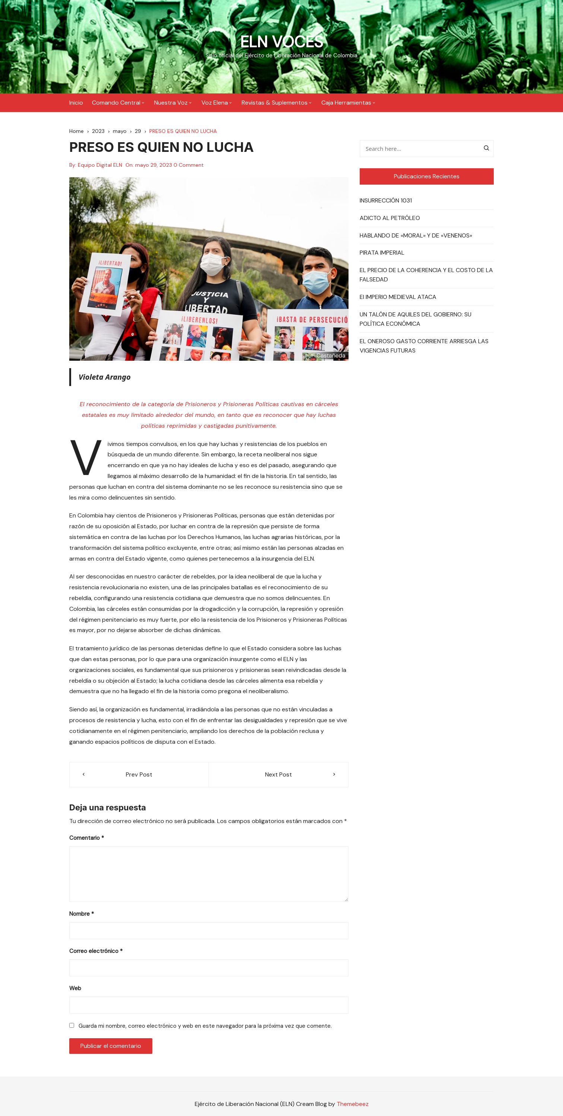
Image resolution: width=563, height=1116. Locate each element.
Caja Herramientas (346, 102)
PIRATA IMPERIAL (382, 252)
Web (75, 988)
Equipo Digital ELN (100, 165)
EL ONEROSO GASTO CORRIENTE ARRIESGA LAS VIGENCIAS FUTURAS (424, 345)
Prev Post (139, 774)
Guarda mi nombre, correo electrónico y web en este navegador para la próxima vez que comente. (205, 1026)
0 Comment (189, 165)
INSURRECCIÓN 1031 (386, 200)
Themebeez (353, 1103)
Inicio (76, 102)
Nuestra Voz (171, 102)
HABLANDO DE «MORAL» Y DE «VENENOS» (416, 235)
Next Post (278, 774)
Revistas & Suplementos (275, 102)
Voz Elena (214, 102)
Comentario (86, 838)
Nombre (81, 914)
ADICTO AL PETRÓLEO (390, 218)
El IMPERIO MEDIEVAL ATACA (398, 297)
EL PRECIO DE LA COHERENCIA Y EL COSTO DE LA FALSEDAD (426, 274)
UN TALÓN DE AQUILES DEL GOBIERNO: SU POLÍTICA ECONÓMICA (415, 319)
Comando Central (116, 102)
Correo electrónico (96, 951)
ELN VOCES (281, 42)
